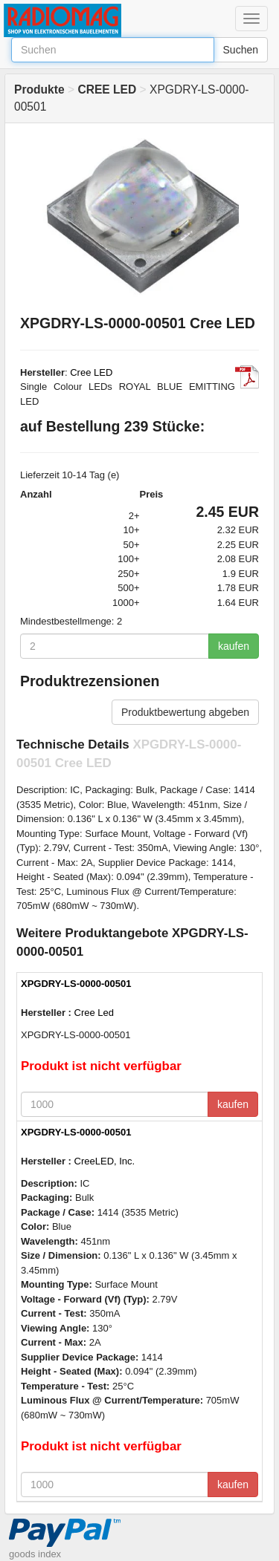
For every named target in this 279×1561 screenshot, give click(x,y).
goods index (35, 1554)
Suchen (240, 50)
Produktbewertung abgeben (185, 712)
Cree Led (94, 1012)
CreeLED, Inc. (104, 1161)
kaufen (233, 646)
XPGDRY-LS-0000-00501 (76, 983)
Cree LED (91, 372)
